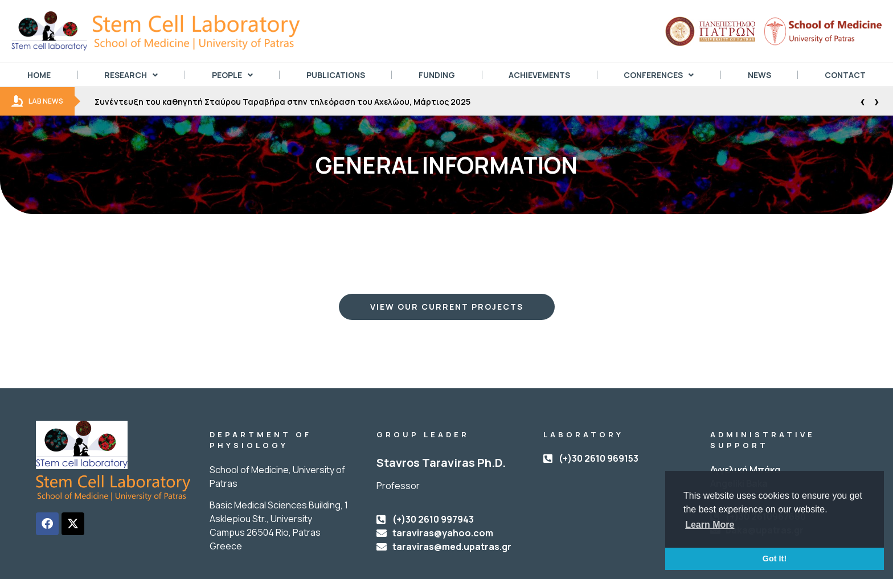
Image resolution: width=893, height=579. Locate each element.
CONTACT (845, 74)
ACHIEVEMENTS (539, 74)
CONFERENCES (659, 75)
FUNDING (437, 74)
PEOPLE (232, 75)
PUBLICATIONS (335, 74)
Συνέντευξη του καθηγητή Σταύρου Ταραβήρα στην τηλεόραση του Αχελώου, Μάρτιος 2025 (282, 101)
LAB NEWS (37, 101)
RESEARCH (131, 75)
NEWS (759, 74)
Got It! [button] (775, 558)
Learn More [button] (709, 524)
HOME (39, 74)
